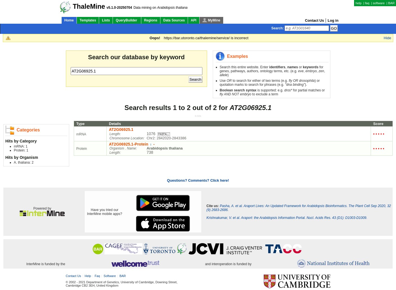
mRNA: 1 (21, 146)
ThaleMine (89, 6)
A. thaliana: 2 (23, 162)
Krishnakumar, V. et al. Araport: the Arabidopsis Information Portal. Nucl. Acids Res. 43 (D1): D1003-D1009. (286, 218)
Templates (88, 20)
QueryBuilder (127, 20)
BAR (391, 3)
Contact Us (314, 20)
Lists (106, 20)
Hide (387, 38)
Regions (150, 20)
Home (69, 20)
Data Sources (174, 20)
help (358, 3)
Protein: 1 (21, 150)
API (193, 20)
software (378, 3)
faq (367, 3)
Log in (333, 20)
